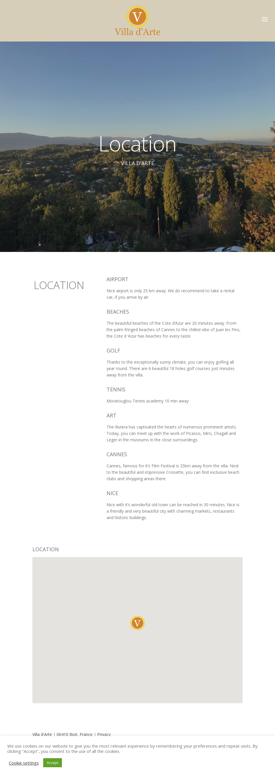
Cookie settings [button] (24, 762)
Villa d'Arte (42, 734)
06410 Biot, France (75, 734)
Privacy (104, 734)
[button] (137, 623)
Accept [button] (52, 762)
